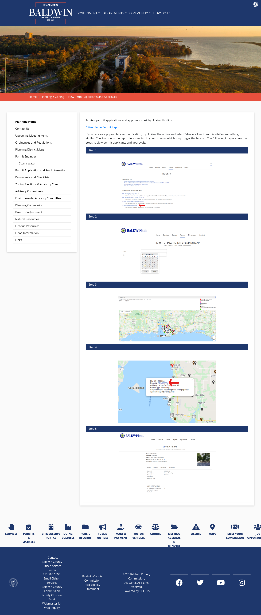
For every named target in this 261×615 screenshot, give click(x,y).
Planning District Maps (29, 149)
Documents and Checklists (32, 177)
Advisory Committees (29, 191)
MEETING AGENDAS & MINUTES (174, 535)
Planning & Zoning (52, 97)
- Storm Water (25, 163)
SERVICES (11, 529)
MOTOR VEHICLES (138, 531)
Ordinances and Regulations (33, 142)
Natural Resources (27, 219)
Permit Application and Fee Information (40, 170)
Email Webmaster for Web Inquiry (52, 603)
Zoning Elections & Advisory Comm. (38, 184)
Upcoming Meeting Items (31, 135)
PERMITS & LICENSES (29, 533)
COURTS (155, 529)
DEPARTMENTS (113, 13)
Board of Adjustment (28, 212)
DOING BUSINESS (68, 531)
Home (33, 97)
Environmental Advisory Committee (38, 198)
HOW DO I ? (161, 13)
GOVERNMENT (87, 13)
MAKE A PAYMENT (120, 531)
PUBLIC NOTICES (102, 531)
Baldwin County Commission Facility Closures (52, 591)
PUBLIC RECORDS (85, 531)
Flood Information (27, 233)
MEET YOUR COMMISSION (235, 531)
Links (18, 240)
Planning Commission (29, 205)
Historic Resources (27, 226)
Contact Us (22, 129)
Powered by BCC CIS (136, 591)
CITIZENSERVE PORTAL (51, 531)
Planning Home (26, 122)
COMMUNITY (138, 13)
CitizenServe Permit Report (103, 127)
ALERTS (196, 529)
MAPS (212, 529)
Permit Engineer (25, 156)
